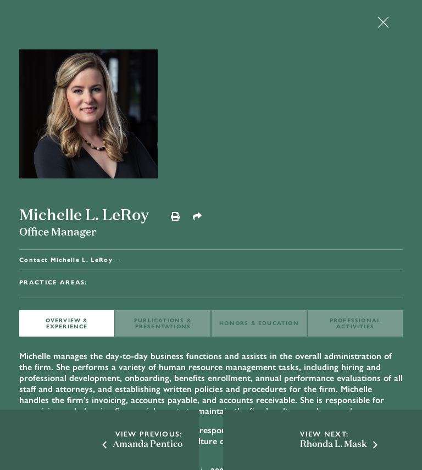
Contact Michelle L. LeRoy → (70, 259)
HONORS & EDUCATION (259, 323)
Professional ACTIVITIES (355, 323)
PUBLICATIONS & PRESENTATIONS (163, 323)
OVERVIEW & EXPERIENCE (67, 323)
